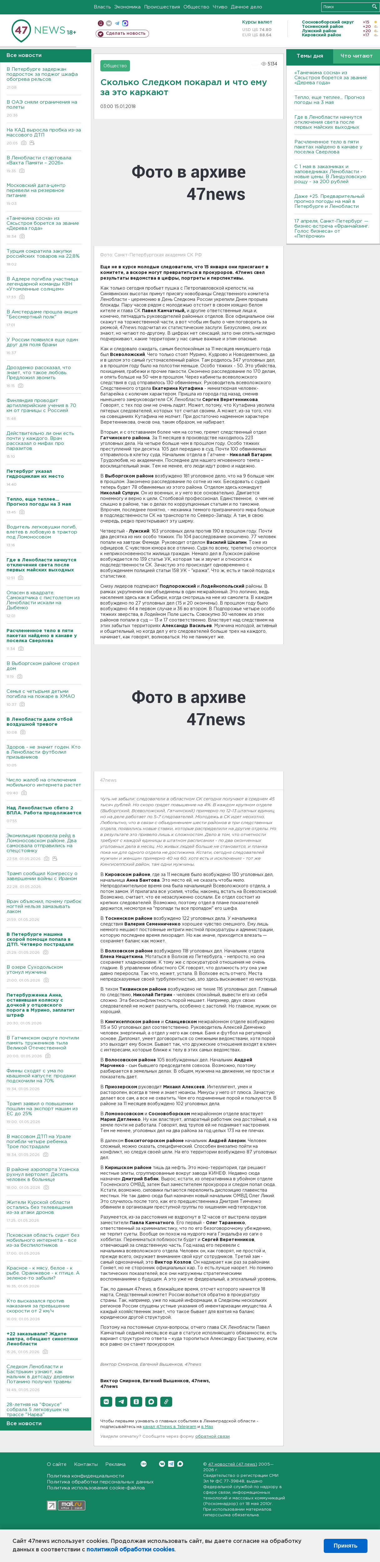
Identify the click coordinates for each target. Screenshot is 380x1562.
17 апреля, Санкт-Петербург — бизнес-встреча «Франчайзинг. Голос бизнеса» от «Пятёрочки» (331, 228)
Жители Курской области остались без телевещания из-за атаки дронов (44, 1211)
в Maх (207, 1427)
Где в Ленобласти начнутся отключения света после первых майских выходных (328, 122)
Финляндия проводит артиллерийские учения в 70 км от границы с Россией (44, 410)
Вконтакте (144, 1464)
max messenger (125, 23)
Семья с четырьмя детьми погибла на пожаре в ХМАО (44, 698)
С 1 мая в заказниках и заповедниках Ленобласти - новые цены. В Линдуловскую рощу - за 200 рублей (330, 174)
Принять (346, 1546)
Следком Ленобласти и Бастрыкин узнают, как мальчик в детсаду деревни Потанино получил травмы (44, 1379)
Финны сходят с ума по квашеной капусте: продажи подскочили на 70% (44, 1080)
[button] (106, 1402)
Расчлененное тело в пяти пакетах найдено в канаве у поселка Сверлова (328, 147)
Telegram (171, 1464)
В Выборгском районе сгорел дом (44, 670)
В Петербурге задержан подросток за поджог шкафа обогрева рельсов (44, 78)
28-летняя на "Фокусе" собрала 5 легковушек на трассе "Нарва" (44, 1414)
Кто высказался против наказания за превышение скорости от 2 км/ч (44, 1310)
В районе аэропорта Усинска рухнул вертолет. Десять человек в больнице (44, 1179)
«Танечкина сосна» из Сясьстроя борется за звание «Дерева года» (44, 227)
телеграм (117, 23)
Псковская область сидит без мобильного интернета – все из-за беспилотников (44, 1244)
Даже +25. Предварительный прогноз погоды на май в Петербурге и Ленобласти (329, 201)
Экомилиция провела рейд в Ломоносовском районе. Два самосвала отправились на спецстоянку (44, 848)
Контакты (86, 1464)
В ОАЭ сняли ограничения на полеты (44, 109)
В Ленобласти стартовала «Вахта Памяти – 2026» (44, 165)
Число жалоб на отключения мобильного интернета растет (44, 787)
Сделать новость (126, 33)
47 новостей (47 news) (232, 1464)
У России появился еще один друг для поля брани (44, 347)
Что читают (357, 56)
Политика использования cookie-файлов (96, 1488)
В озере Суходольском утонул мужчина (44, 974)
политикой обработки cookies (130, 1549)
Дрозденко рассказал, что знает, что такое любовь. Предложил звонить (44, 377)
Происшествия (162, 7)
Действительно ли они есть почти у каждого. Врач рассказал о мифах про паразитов (44, 445)
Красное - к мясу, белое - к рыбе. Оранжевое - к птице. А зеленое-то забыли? (44, 1277)
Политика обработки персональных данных (100, 1482)
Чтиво (220, 7)
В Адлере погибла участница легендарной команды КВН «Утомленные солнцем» (44, 288)
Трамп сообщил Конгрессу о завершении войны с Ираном (44, 880)
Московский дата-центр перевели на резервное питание (44, 194)
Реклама (115, 1464)
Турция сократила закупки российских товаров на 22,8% (44, 258)
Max (180, 1464)
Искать (374, 6)
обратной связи (212, 1436)
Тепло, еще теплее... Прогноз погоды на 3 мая (329, 100)
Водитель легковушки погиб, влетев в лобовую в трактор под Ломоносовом (44, 536)
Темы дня (310, 56)
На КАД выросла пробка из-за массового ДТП (44, 137)
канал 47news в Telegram (169, 1427)
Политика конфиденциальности (85, 1476)
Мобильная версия (101, 23)
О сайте (57, 1464)
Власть (102, 7)
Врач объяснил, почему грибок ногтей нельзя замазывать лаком (44, 911)
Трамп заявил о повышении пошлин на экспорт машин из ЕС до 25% (44, 1113)
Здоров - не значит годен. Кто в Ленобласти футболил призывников (44, 756)
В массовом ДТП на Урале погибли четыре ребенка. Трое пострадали (44, 1146)
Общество (196, 7)
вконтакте (109, 23)
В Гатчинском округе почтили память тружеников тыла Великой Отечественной (44, 1047)
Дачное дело (246, 7)
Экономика (127, 7)
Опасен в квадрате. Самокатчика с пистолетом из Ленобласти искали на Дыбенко (44, 605)
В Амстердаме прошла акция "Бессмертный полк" (44, 319)
